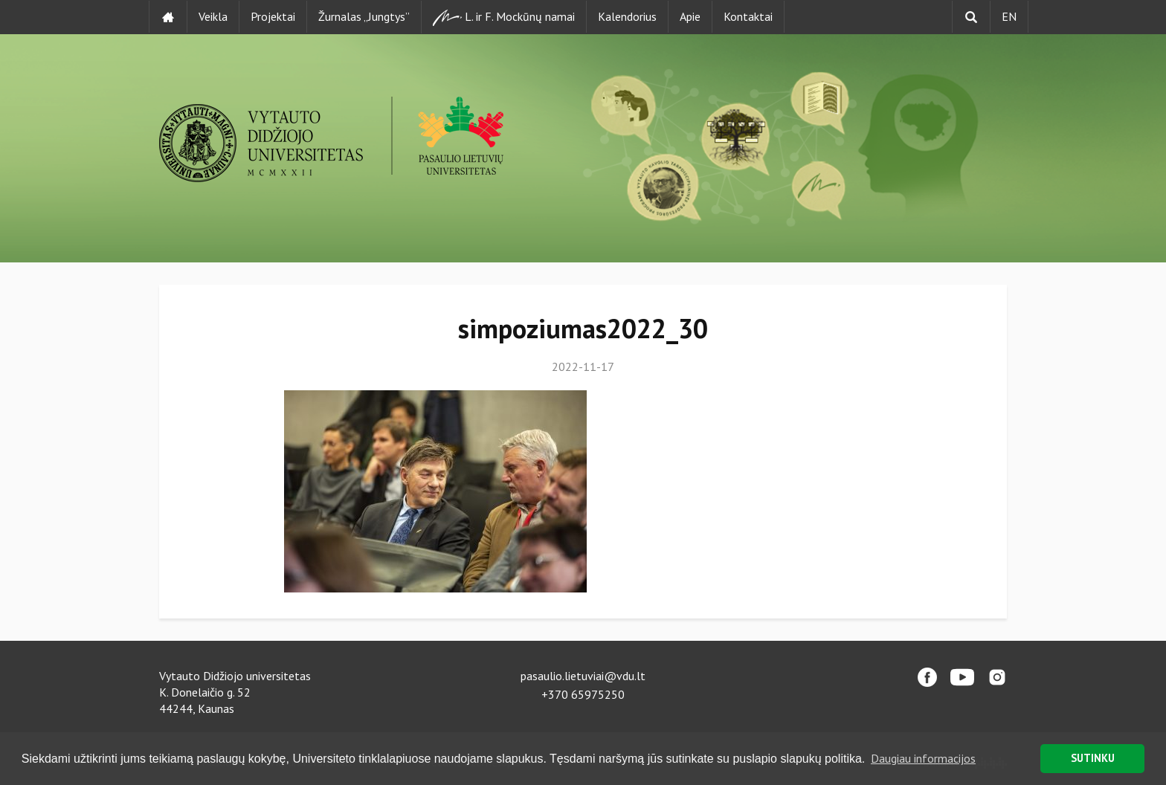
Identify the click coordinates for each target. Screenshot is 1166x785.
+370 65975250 (583, 694)
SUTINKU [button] (1093, 758)
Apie (690, 16)
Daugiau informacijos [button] (923, 758)
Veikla (213, 16)
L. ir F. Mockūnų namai (504, 17)
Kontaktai (748, 16)
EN (1009, 16)
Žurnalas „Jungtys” (364, 16)
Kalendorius (627, 16)
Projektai (273, 16)
